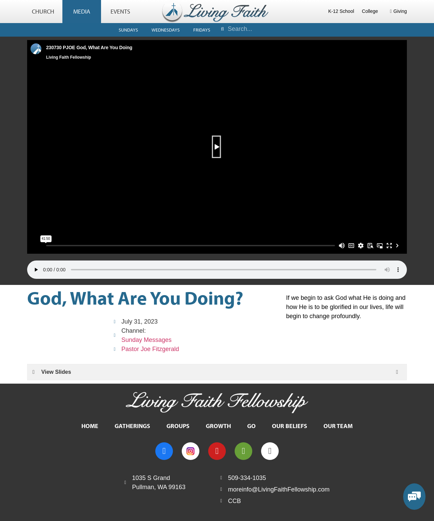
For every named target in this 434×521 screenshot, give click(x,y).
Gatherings (132, 426)
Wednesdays (166, 30)
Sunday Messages (146, 339)
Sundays (128, 30)
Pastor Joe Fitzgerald (150, 349)
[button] (217, 147)
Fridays (201, 30)
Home (89, 426)
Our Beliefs (289, 426)
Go (251, 426)
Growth (218, 426)
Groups (178, 426)
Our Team (338, 426)
